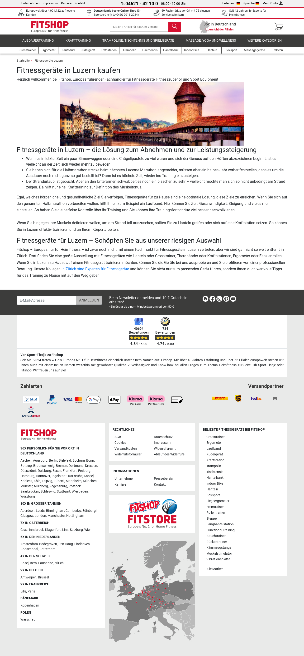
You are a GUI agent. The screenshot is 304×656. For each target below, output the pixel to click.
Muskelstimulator (219, 554)
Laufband (213, 449)
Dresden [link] (91, 466)
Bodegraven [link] (48, 544)
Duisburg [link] (44, 471)
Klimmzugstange (218, 548)
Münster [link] (26, 486)
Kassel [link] (89, 476)
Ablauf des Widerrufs (169, 454)
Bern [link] (33, 563)
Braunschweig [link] (43, 466)
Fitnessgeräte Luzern (48, 64)
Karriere (66, 3)
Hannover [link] (43, 476)
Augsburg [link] (40, 461)
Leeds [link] (40, 511)
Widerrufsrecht (165, 449)
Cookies (120, 443)
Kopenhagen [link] (29, 605)
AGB (117, 437)
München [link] (90, 481)
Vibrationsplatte (218, 559)
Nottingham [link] (75, 516)
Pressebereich (164, 479)
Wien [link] (87, 530)
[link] (205, 299)
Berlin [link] (53, 461)
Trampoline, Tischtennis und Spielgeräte (138, 44)
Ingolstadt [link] (59, 476)
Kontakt (80, 3)
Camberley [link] (73, 511)
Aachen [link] (26, 461)
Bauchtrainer (216, 536)
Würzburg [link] (27, 496)
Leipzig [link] (47, 481)
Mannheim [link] (73, 481)
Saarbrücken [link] (29, 491)
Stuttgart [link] (63, 491)
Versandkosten (125, 449)
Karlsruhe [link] (75, 476)
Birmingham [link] (55, 511)
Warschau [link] (27, 619)
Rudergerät (214, 454)
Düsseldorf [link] (28, 471)
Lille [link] (23, 591)
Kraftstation (215, 460)
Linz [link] (65, 530)
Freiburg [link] (84, 471)
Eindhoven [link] (82, 544)
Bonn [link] (90, 461)
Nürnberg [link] (41, 486)
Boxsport (213, 495)
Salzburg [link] (76, 530)
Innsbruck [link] (36, 530)
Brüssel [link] (43, 577)
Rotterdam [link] (47, 549)
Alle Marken (214, 569)
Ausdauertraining (38, 44)
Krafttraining (78, 44)
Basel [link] (24, 563)
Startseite (23, 64)
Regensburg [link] (58, 486)
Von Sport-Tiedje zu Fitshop (41, 355)
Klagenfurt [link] (53, 530)
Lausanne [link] (45, 563)
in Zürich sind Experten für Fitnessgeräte (95, 272)
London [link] (40, 516)
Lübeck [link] (59, 481)
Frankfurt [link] (70, 471)
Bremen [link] (61, 466)
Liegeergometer (217, 501)
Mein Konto (272, 3)
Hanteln (212, 489)
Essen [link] (56, 471)
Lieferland (231, 3)
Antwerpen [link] (28, 577)
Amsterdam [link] (29, 544)
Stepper (212, 519)
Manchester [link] (56, 516)
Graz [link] (24, 530)
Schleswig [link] (48, 491)
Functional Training (220, 530)
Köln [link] (37, 481)
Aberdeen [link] (27, 511)
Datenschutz (163, 437)
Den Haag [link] (65, 544)
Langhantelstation (220, 524)
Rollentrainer (215, 513)
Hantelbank (214, 478)
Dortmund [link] (76, 466)
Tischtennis (214, 472)
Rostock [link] (75, 486)
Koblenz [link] (26, 481)
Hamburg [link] (27, 476)
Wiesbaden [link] (80, 491)
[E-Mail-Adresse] (46, 300)
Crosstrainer (215, 437)
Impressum (50, 3)
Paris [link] (31, 591)
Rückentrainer (216, 542)
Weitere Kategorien (264, 44)
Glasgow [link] (26, 516)
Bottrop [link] (26, 466)
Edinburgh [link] (90, 511)
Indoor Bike (214, 484)
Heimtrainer (215, 507)
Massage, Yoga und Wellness (211, 44)
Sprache (251, 3)
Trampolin (213, 466)
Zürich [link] (59, 563)
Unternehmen (30, 3)
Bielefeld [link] (65, 461)
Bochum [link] (78, 461)
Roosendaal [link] (29, 549)
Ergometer (214, 443)
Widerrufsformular (128, 454)
